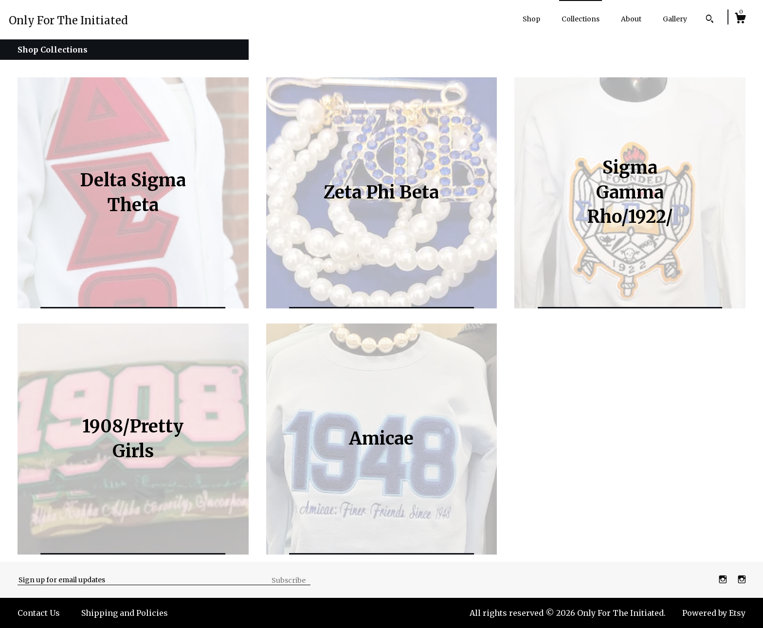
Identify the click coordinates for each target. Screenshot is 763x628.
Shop (531, 19)
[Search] (709, 20)
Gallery (675, 19)
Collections (581, 19)
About (631, 19)
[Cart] (740, 19)
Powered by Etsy (713, 613)
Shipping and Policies (124, 613)
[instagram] (723, 579)
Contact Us (39, 613)
